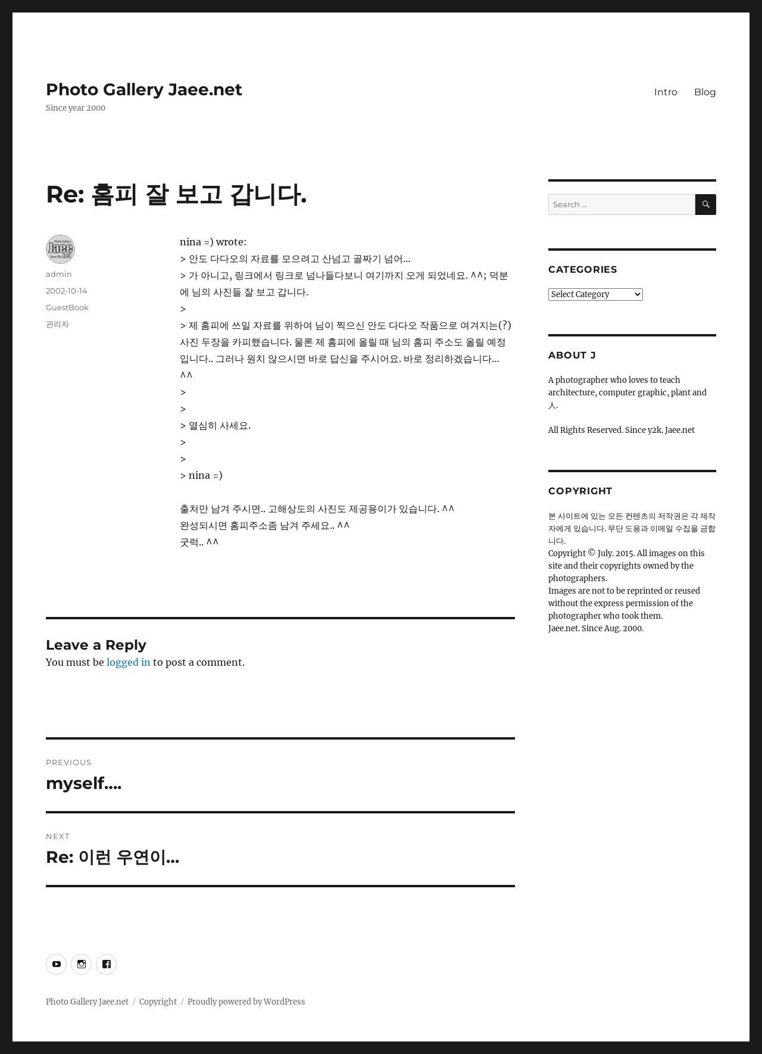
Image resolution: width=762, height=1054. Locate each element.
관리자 (57, 324)
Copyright (158, 1002)
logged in (129, 662)
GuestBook (67, 307)
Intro (665, 92)
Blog (705, 92)
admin (59, 274)
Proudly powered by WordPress (246, 1002)
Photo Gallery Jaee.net (144, 89)
